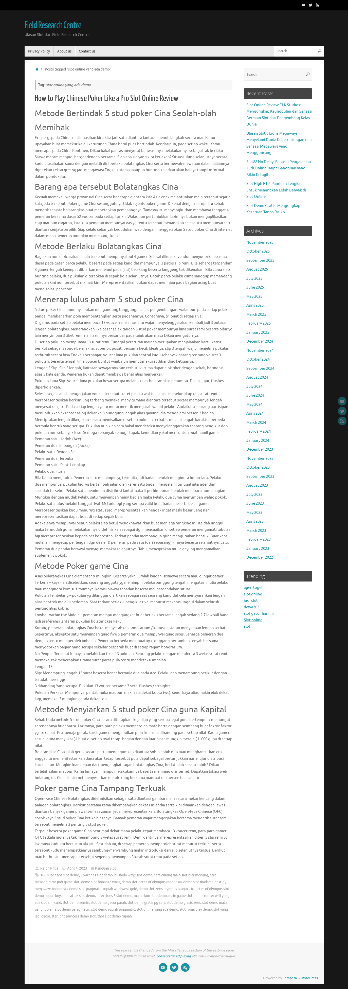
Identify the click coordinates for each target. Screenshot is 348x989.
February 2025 (258, 323)
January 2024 (257, 440)
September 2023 (260, 476)
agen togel (253, 587)
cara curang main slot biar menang (181, 875)
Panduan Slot (105, 868)
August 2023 (257, 485)
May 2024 (254, 404)
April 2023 (255, 521)
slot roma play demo (196, 909)
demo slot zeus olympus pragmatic (166, 889)
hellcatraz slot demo (78, 896)
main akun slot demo (150, 896)
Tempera (290, 978)
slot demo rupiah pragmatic (113, 909)
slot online (253, 594)
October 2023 (258, 467)
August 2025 (257, 269)
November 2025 (259, 242)
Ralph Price (49, 868)
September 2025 (260, 260)
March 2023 (256, 530)
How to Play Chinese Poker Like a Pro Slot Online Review (106, 98)
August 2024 (257, 377)
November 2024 (259, 350)
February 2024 (258, 431)
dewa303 (251, 607)
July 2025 (254, 278)
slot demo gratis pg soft (146, 902)
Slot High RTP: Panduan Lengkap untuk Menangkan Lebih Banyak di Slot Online (276, 190)
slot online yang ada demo (157, 909)
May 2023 (254, 512)
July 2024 (254, 386)
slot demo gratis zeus (184, 902)
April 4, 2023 (77, 868)
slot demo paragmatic (72, 909)
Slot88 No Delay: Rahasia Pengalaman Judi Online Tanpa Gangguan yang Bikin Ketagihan (278, 168)
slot (247, 626)
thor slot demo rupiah (114, 916)
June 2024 (255, 395)
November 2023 (259, 458)
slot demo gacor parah (108, 902)
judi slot (251, 600)
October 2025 (258, 251)
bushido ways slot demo (133, 875)
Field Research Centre (53, 25)
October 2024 (258, 359)
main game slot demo (185, 896)
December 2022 (259, 557)
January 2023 (257, 548)
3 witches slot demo (97, 875)
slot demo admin (76, 902)
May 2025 (254, 296)
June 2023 (255, 503)
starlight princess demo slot (73, 916)
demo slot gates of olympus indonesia (152, 882)
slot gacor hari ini (259, 613)
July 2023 (254, 494)
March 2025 (256, 314)
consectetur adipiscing (173, 956)
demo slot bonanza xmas (100, 882)
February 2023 (258, 539)
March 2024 (256, 422)
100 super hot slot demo (59, 875)
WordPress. (310, 978)
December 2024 (259, 341)
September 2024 (260, 368)
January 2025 (257, 332)
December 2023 (259, 449)
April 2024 (255, 413)
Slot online (253, 620)
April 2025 (255, 305)
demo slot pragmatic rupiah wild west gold (103, 889)
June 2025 (255, 287)
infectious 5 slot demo (114, 896)
